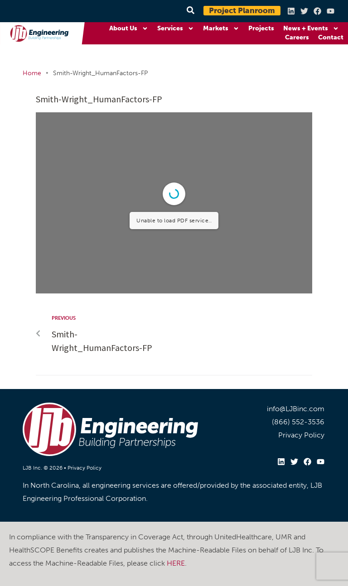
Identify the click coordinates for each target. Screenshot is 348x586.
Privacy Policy (85, 468)
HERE (176, 563)
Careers (297, 37)
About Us (128, 28)
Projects (261, 28)
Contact (330, 37)
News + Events (311, 28)
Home (32, 73)
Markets (221, 28)
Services (175, 28)
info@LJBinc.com (295, 408)
